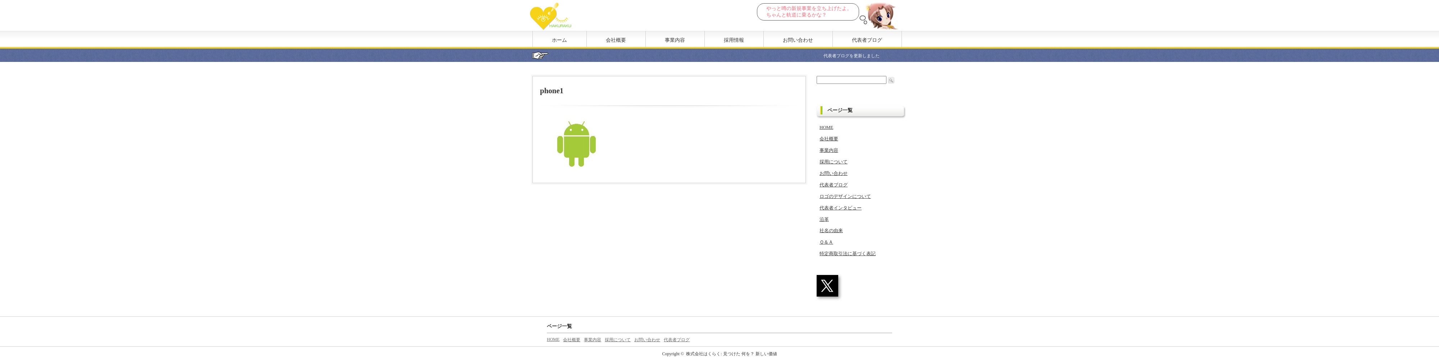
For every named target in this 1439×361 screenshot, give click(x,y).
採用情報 (734, 40)
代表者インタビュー (841, 208)
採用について (834, 161)
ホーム (559, 40)
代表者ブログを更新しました (859, 55)
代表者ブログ (867, 40)
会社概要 (616, 40)
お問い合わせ (798, 40)
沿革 (824, 219)
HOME (826, 127)
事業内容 (675, 40)
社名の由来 (831, 230)
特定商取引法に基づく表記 (848, 253)
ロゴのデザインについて (845, 196)
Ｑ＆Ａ (826, 242)
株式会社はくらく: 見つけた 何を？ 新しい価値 (731, 353)
